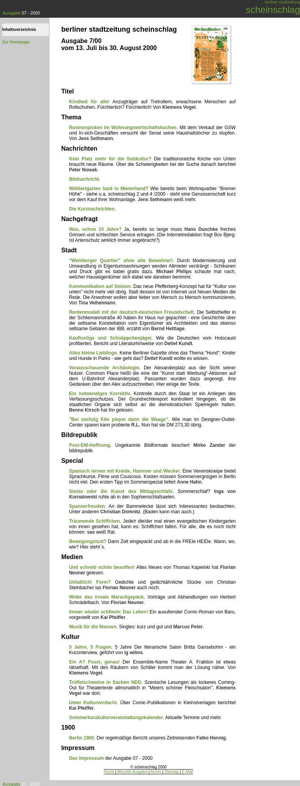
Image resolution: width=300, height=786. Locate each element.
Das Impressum (86, 758)
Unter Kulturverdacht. (93, 702)
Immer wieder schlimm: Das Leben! (108, 612)
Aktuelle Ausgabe (132, 772)
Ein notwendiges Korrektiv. (100, 393)
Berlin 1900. (82, 738)
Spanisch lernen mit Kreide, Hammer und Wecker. (125, 471)
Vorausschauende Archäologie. (105, 368)
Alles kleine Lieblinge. (93, 353)
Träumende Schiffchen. (95, 521)
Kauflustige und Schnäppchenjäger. (111, 338)
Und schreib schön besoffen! (102, 567)
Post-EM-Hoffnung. (90, 445)
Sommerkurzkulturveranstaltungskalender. (116, 717)
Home (109, 772)
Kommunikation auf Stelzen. (100, 286)
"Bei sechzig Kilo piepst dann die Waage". (119, 419)
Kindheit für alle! (89, 101)
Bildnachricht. (84, 179)
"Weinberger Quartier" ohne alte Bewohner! (121, 260)
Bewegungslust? (88, 541)
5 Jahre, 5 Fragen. (90, 647)
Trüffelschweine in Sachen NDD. (106, 682)
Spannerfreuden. (87, 506)
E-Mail (187, 772)
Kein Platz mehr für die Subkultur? (110, 159)
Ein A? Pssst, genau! (94, 662)
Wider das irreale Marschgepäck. (107, 597)
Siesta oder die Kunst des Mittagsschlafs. (121, 491)
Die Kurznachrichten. (92, 209)
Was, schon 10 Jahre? (95, 229)
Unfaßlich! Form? (90, 582)
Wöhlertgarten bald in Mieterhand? (108, 188)
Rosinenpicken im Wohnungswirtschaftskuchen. (123, 127)
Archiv (155, 772)
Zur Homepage (16, 42)
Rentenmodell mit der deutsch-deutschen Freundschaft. (132, 312)
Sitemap (171, 772)
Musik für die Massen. (93, 627)
